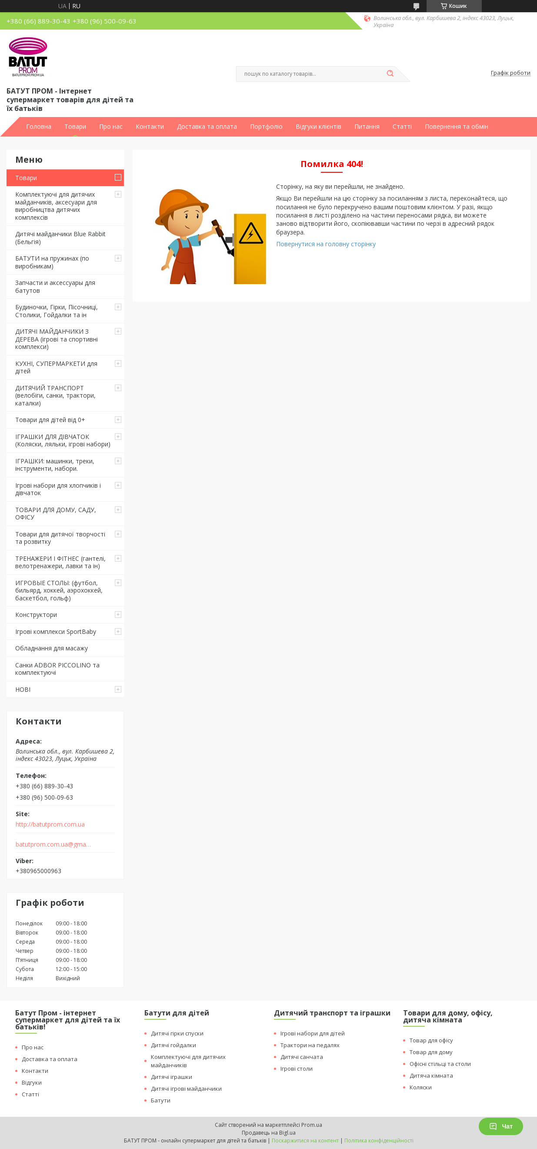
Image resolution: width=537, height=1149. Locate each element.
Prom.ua (311, 1125)
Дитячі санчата (301, 1057)
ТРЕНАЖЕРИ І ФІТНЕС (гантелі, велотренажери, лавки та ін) (60, 562)
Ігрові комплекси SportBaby (55, 631)
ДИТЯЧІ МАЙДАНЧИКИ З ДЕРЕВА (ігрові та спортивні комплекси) (56, 339)
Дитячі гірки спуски (177, 1033)
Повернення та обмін (456, 127)
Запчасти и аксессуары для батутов (55, 286)
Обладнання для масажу (51, 648)
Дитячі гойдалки (173, 1045)
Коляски (421, 1087)
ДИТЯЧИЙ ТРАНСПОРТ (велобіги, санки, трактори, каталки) (55, 395)
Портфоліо (266, 127)
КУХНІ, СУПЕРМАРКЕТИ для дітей (56, 367)
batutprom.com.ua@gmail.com (54, 844)
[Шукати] (390, 74)
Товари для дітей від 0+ (50, 419)
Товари (75, 127)
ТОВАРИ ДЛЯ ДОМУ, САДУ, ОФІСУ (55, 514)
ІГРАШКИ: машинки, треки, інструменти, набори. (54, 465)
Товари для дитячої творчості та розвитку (60, 538)
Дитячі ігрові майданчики (186, 1088)
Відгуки (32, 1082)
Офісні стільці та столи (440, 1064)
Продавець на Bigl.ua (269, 1132)
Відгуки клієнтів (318, 127)
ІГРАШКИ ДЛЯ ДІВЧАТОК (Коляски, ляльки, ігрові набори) (62, 440)
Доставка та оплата (207, 127)
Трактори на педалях (310, 1045)
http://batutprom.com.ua (50, 824)
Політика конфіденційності (379, 1140)
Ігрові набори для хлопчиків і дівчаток (58, 489)
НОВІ (22, 689)
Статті (402, 127)
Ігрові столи (296, 1068)
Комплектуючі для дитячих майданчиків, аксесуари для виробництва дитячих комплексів (56, 205)
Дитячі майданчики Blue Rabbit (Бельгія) (60, 238)
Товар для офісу (431, 1040)
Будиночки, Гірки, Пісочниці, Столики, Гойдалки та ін (56, 311)
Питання (367, 127)
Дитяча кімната (431, 1075)
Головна (38, 127)
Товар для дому (431, 1052)
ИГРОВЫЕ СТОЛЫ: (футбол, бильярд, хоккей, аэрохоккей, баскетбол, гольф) (59, 590)
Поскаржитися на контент (305, 1140)
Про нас (111, 127)
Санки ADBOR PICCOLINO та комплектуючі (57, 669)
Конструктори (36, 614)
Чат (501, 1126)
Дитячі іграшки (171, 1077)
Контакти (150, 127)
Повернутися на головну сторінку (326, 244)
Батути (160, 1100)
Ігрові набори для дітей (312, 1033)
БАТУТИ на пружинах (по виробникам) (52, 262)
